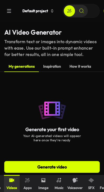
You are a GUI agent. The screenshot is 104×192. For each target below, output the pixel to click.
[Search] (81, 11)
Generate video (52, 167)
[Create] (69, 11)
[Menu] (9, 11)
